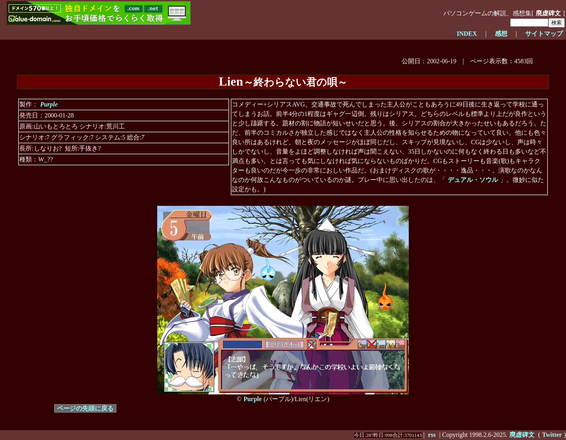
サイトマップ (544, 33)
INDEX (467, 33)
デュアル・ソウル (473, 179)
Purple (48, 104)
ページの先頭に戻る (85, 408)
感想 (501, 33)
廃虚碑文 (548, 13)
